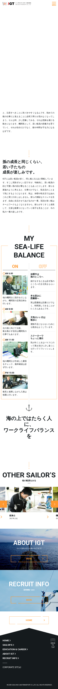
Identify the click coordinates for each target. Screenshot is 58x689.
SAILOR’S (7, 645)
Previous (3, 504)
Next (54, 504)
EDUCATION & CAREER (14, 649)
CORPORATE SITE (11, 667)
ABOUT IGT (8, 654)
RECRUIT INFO (10, 658)
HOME (6, 640)
